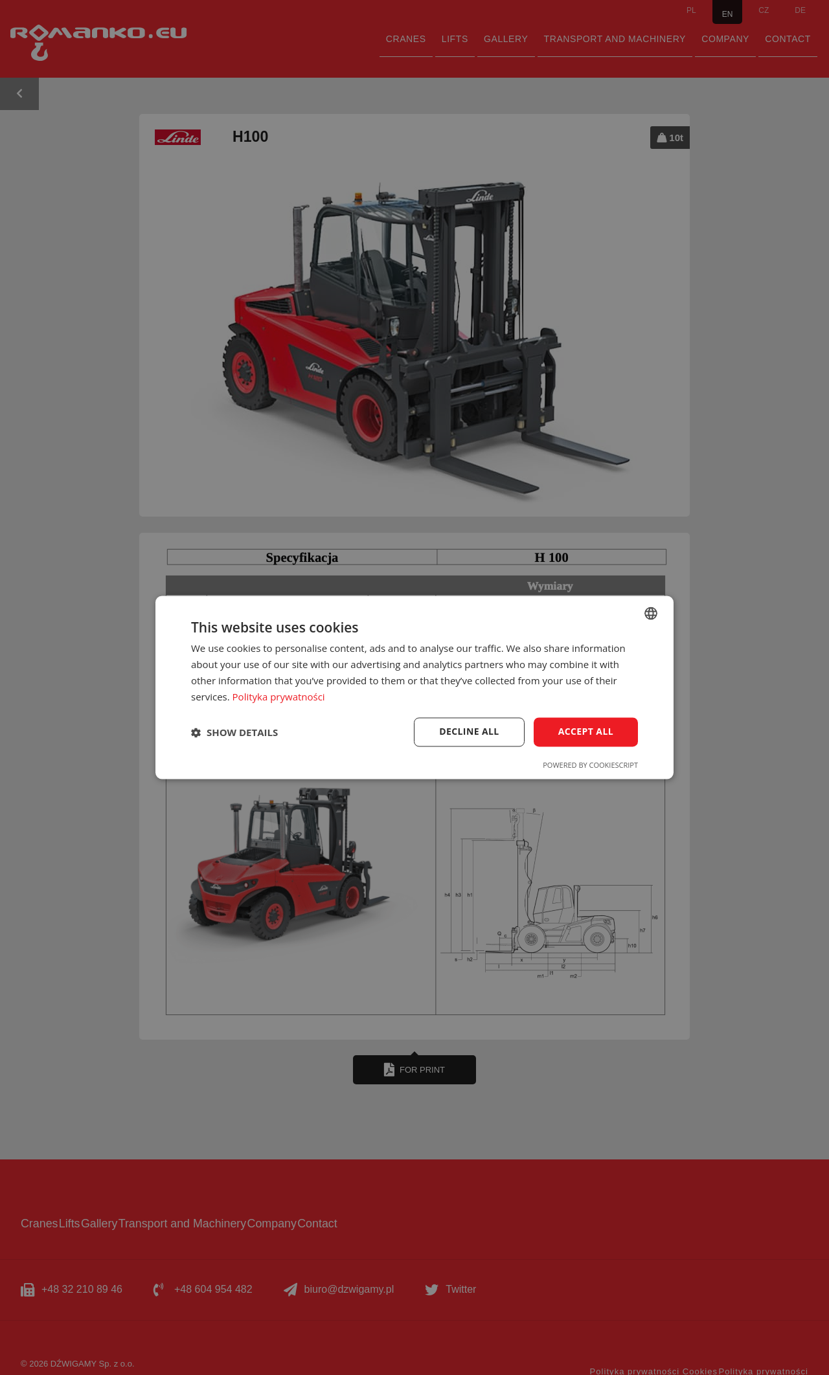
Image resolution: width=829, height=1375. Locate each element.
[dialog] (414, 687)
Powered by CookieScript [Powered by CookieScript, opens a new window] (590, 765)
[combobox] (650, 613)
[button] (234, 732)
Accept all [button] (585, 732)
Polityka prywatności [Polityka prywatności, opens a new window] (279, 696)
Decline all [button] (469, 732)
